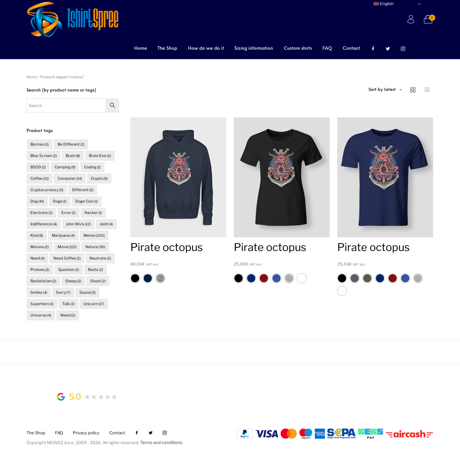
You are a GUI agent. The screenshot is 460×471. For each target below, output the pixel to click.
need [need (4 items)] (37, 258)
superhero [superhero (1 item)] (41, 303)
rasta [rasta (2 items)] (95, 269)
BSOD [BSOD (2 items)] (38, 167)
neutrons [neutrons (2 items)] (100, 258)
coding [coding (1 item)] (92, 167)
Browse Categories (69, 49)
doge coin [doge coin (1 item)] (86, 201)
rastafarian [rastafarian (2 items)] (43, 281)
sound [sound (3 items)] (87, 292)
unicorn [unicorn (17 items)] (94, 303)
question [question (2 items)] (68, 269)
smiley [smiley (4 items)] (38, 292)
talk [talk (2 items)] (68, 303)
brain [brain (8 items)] (73, 155)
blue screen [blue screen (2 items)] (43, 155)
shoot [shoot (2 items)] (98, 281)
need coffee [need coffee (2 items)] (67, 258)
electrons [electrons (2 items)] (41, 212)
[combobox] (397, 89)
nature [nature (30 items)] (95, 246)
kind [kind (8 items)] (36, 235)
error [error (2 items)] (68, 212)
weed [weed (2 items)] (67, 315)
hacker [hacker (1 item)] (93, 212)
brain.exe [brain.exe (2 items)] (100, 155)
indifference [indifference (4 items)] (43, 224)
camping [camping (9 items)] (65, 167)
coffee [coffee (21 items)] (39, 178)
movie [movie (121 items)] (67, 246)
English (384, 3)
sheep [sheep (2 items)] (73, 281)
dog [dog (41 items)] (37, 201)
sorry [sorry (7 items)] (63, 292)
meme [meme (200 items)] (94, 235)
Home (31, 77)
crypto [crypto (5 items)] (99, 178)
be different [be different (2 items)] (71, 144)
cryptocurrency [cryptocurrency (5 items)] (46, 189)
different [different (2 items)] (82, 189)
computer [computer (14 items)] (70, 178)
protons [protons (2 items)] (39, 269)
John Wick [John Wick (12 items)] (78, 224)
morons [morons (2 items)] (39, 246)
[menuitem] (140, 49)
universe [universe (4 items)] (40, 315)
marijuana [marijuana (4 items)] (63, 235)
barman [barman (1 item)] (39, 144)
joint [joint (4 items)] (106, 224)
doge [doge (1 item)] (59, 201)
